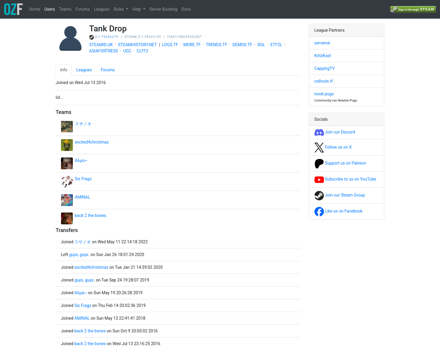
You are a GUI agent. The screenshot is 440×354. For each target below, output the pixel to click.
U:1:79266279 (106, 37)
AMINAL (82, 197)
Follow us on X (333, 147)
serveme (322, 43)
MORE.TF (191, 44)
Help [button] (137, 9)
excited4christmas (92, 142)
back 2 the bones (90, 215)
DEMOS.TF (242, 44)
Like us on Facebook (338, 211)
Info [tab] (63, 69)
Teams (65, 9)
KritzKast (322, 55)
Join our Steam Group (339, 195)
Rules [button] (119, 9)
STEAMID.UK (101, 44)
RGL (261, 44)
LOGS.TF (170, 44)
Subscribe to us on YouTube (345, 179)
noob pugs (324, 93)
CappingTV (324, 68)
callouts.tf (323, 81)
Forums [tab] (108, 69)
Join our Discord (334, 132)
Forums (83, 9)
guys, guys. (79, 254)
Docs (186, 9)
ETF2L (276, 44)
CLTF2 (142, 51)
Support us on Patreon (340, 163)
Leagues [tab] (84, 69)
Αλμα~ (81, 160)
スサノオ (83, 123)
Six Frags (83, 178)
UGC (127, 51)
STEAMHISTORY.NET (137, 44)
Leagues (102, 9)
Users (49, 9)
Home (34, 9)
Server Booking (163, 9)
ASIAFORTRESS (103, 51)
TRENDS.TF (216, 44)
